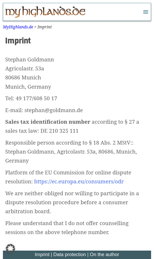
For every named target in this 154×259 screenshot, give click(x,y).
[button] (10, 248)
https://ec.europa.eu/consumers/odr (79, 181)
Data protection (69, 254)
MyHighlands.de (18, 27)
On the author (104, 254)
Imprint (42, 254)
